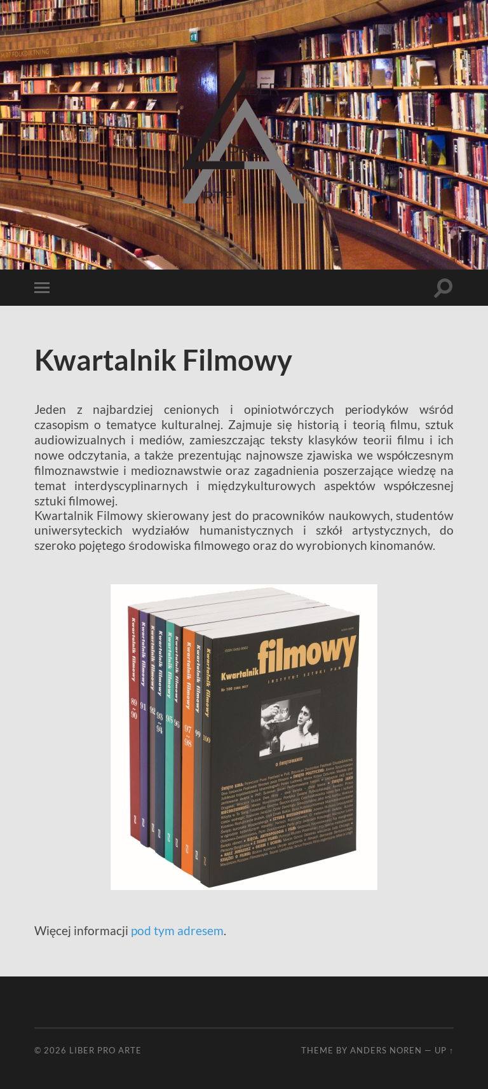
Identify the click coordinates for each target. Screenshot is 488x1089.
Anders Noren (386, 1050)
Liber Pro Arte (105, 1050)
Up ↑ (444, 1050)
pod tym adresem (177, 930)
